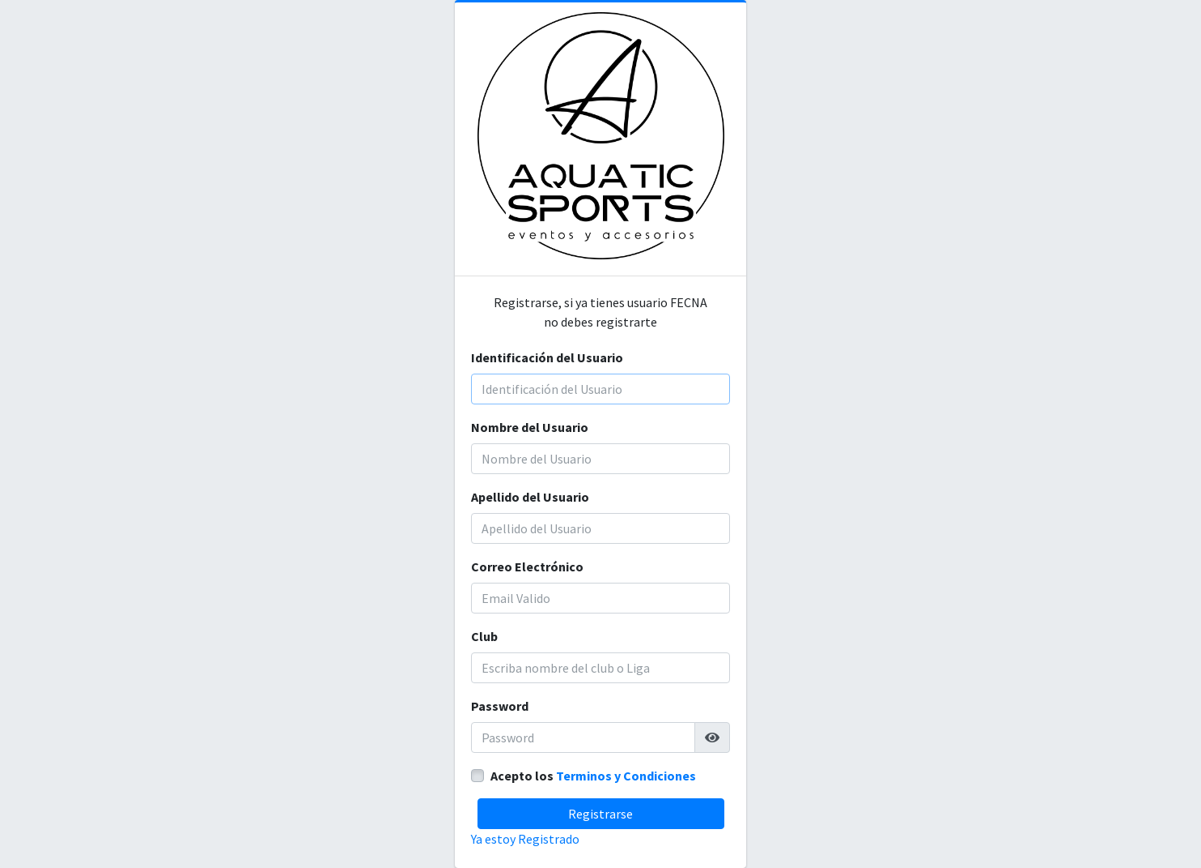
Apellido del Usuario (530, 497)
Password (499, 706)
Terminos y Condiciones (626, 776)
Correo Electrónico (527, 566)
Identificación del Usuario (547, 357)
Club (484, 636)
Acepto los (593, 776)
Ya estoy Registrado (525, 839)
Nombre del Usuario (529, 427)
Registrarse (600, 814)
